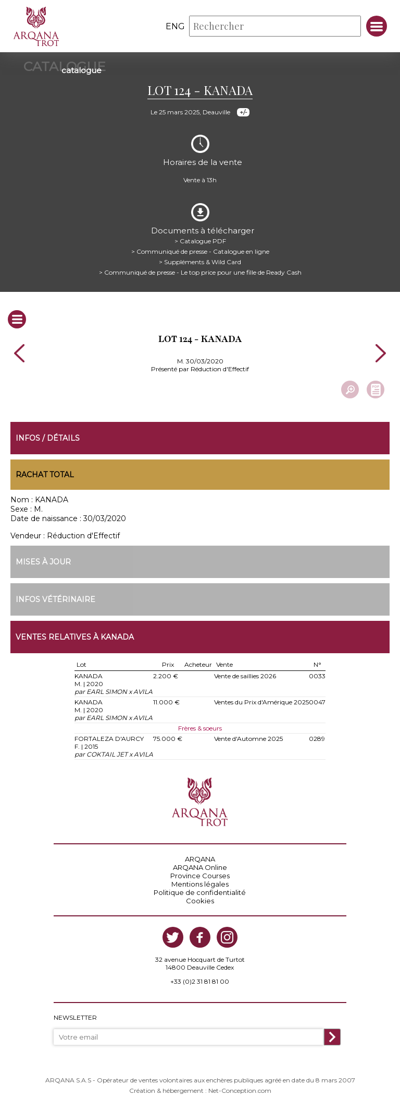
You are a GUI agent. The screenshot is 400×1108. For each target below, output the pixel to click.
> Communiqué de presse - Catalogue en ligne (200, 251)
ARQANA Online (200, 867)
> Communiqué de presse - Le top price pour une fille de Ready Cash (200, 272)
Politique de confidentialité (200, 892)
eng (175, 26)
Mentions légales (200, 884)
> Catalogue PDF (200, 241)
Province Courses (200, 875)
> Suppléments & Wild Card (200, 262)
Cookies (200, 901)
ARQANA (200, 859)
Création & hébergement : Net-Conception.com (200, 1090)
